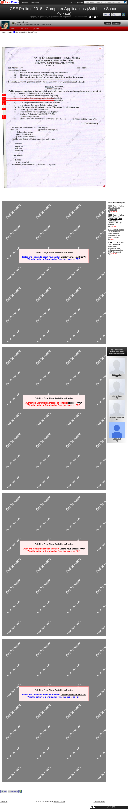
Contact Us (3, 802)
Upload (80, 2)
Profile (14, 29)
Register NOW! (75, 403)
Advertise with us (99, 802)
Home (3, 32)
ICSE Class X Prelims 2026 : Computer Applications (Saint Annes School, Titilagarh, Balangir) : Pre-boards (116, 219)
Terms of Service (59, 802)
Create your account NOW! (73, 257)
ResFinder (35, 2)
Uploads (35, 29)
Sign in (73, 2)
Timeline (24, 29)
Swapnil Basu (23, 22)
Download (116, 14)
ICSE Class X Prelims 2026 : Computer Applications (116, 208)
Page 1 (100, 48)
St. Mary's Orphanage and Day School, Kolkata (34, 24)
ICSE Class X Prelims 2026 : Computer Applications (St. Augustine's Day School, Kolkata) (116, 233)
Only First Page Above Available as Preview (53, 252)
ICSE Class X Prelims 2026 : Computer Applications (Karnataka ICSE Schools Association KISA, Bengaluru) (116, 247)
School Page (32, 32)
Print (107, 14)
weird (9, 32)
